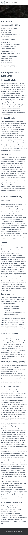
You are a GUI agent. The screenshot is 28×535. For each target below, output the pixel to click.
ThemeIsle (19, 531)
